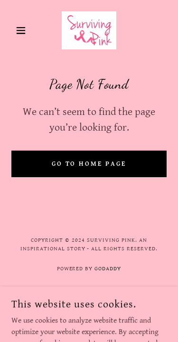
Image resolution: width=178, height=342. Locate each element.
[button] (23, 30)
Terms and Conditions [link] (89, 294)
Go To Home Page (89, 164)
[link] (89, 30)
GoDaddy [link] (107, 269)
